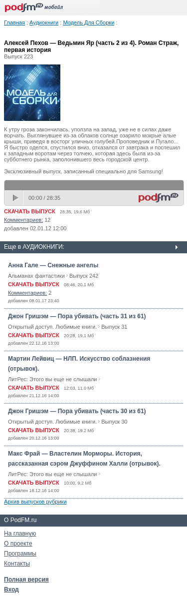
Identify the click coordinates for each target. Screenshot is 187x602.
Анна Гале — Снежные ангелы (53, 265)
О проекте (18, 543)
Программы (20, 553)
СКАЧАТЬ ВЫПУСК (29, 211)
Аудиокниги (43, 22)
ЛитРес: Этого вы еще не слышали (52, 379)
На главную (20, 533)
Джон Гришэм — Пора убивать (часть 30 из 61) (77, 411)
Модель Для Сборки (88, 22)
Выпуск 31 (114, 327)
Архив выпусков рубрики (35, 502)
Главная (14, 22)
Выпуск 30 (114, 422)
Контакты (17, 563)
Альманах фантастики (36, 276)
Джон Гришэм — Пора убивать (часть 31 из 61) (77, 316)
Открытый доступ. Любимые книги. (52, 327)
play (16, 197)
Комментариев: (23, 220)
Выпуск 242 (83, 276)
